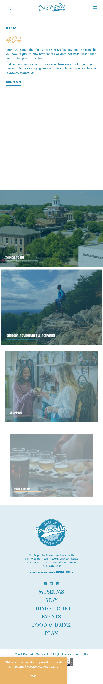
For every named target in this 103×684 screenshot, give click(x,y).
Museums (51, 592)
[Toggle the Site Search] (10, 8)
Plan (51, 633)
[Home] (51, 8)
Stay (51, 600)
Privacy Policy (80, 654)
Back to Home (13, 81)
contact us (27, 72)
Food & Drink (51, 625)
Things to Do (51, 608)
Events (51, 617)
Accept (33, 675)
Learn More (50, 666)
